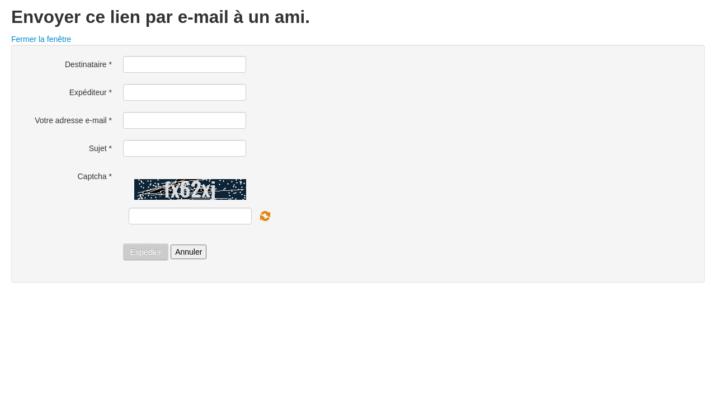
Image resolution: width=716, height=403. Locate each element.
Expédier (145, 251)
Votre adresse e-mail (73, 120)
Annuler (188, 251)
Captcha (95, 176)
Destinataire (88, 64)
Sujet (100, 148)
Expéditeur (90, 92)
